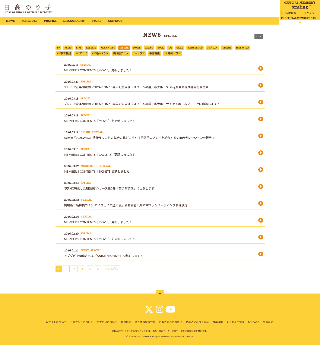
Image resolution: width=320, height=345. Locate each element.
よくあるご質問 (235, 322)
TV (58, 48)
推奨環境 (217, 322)
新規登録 (290, 13)
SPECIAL (124, 48)
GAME (179, 48)
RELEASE (91, 48)
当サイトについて (56, 322)
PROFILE (50, 21)
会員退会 (268, 322)
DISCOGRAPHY (74, 21)
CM (170, 48)
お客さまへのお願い (170, 322)
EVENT (149, 48)
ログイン (308, 13)
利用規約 (126, 322)
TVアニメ (212, 48)
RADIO (67, 48)
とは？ (300, 18)
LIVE (78, 48)
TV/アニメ (81, 53)
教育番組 (154, 53)
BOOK (161, 48)
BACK (259, 36)
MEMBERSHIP (195, 48)
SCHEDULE (29, 21)
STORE (96, 21)
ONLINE (226, 48)
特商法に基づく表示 (197, 322)
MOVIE (136, 48)
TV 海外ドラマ (172, 53)
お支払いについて (107, 322)
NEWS (10, 21)
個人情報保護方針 (145, 322)
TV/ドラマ (139, 53)
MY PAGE (253, 322)
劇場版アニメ (121, 53)
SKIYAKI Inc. (188, 336)
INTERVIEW (242, 48)
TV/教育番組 (64, 53)
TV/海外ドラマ (100, 53)
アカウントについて (81, 322)
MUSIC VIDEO (108, 48)
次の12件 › (111, 268)
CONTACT (115, 21)
